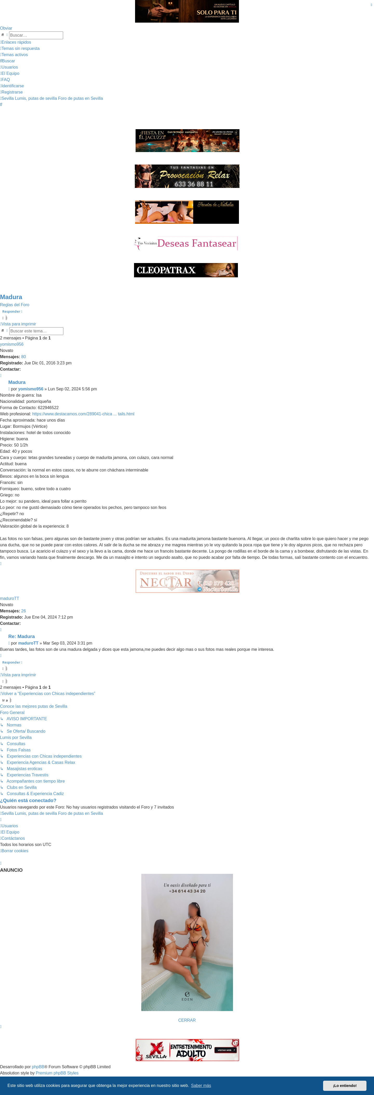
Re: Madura (21, 636)
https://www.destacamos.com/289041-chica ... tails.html (83, 414)
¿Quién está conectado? (28, 800)
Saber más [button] (201, 1085)
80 (23, 357)
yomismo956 (12, 344)
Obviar (6, 28)
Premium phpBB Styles (57, 1073)
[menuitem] (20, 48)
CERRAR (187, 1020)
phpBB (38, 1067)
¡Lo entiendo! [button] (345, 1086)
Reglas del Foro (14, 305)
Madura (11, 296)
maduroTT (9, 598)
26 (23, 611)
